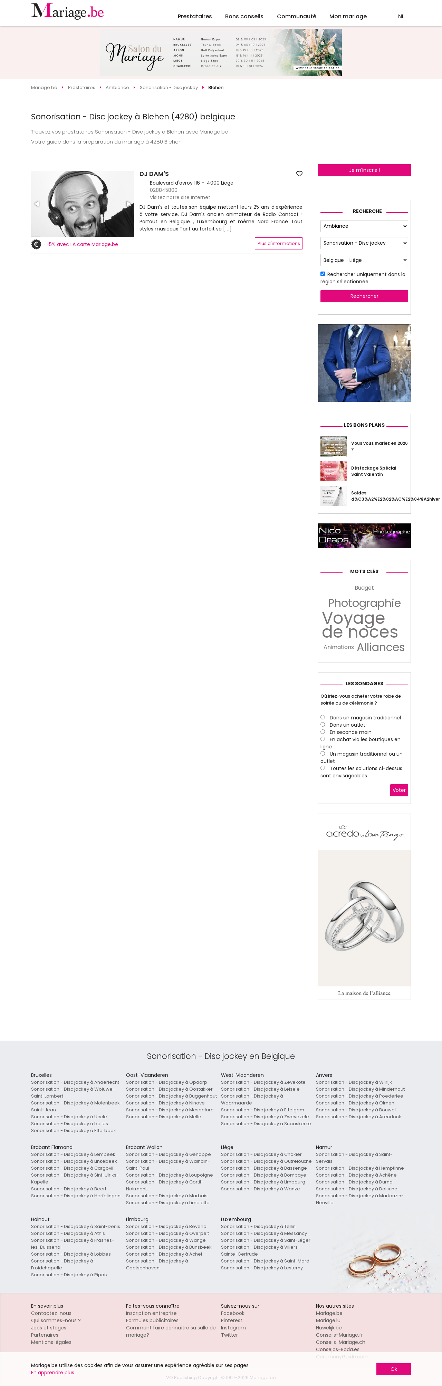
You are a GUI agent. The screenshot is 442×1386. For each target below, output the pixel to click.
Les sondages (364, 683)
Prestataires (195, 16)
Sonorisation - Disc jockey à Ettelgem (262, 1110)
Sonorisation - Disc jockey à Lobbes (71, 1254)
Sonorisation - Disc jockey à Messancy (264, 1233)
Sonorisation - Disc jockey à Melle (163, 1116)
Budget (364, 588)
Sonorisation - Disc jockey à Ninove (165, 1103)
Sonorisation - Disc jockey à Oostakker (169, 1089)
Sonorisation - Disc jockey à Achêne (356, 1175)
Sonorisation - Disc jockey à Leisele (260, 1089)
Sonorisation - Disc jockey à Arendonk (358, 1116)
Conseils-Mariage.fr (339, 1334)
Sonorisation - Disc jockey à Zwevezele (265, 1116)
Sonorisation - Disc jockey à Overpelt (167, 1233)
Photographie (364, 603)
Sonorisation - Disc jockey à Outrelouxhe (266, 1161)
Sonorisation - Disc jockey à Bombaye (263, 1175)
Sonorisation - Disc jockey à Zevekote (263, 1082)
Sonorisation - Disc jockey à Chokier (261, 1154)
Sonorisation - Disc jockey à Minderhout (360, 1089)
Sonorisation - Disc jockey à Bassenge (264, 1168)
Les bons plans (364, 425)
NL (401, 16)
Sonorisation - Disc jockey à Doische (356, 1189)
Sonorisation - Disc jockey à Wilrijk (354, 1082)
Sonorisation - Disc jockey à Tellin (258, 1226)
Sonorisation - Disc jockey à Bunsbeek (169, 1247)
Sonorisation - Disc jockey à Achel (164, 1254)
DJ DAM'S (154, 174)
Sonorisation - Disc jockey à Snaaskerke (266, 1123)
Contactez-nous (51, 1313)
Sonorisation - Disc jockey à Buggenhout (171, 1096)
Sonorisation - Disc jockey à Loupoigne (169, 1175)
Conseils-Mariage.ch (340, 1342)
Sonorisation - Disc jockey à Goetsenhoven (157, 1264)
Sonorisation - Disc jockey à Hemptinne (360, 1168)
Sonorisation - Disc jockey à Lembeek (73, 1154)
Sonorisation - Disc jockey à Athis (68, 1233)
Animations (339, 647)
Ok (394, 1369)
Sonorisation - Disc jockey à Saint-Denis (75, 1226)
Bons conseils (244, 16)
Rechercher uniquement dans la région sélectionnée (362, 278)
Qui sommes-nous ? (56, 1320)
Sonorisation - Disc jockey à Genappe (168, 1154)
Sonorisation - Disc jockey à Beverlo (166, 1226)
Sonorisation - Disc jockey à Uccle (69, 1116)
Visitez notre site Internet (180, 197)
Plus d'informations (279, 243)
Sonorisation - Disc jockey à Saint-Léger (265, 1240)
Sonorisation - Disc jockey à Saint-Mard (265, 1261)
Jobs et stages (48, 1327)
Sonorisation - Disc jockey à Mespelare (170, 1110)
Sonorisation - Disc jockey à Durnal (355, 1182)
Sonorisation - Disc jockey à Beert (68, 1189)
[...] (227, 228)
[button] (37, 203)
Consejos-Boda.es (337, 1349)
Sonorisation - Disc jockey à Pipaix (69, 1274)
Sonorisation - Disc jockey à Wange (166, 1240)
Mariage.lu (328, 1320)
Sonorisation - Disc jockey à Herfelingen (76, 1195)
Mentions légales (51, 1342)
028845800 (163, 190)
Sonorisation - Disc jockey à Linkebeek (74, 1161)
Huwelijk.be (329, 1327)
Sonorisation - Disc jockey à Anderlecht (75, 1082)
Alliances (381, 647)
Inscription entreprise (151, 1313)
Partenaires (44, 1334)
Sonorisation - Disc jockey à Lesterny (262, 1268)
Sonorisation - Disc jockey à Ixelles (69, 1123)
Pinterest (231, 1320)
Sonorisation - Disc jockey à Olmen (355, 1103)
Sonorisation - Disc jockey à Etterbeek (73, 1130)
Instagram (233, 1327)
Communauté (296, 16)
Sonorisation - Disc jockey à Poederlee (359, 1096)
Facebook (232, 1313)
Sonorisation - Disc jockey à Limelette (168, 1202)
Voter (399, 790)
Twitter (229, 1334)
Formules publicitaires (152, 1320)
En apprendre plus (52, 1372)
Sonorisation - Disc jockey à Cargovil (72, 1168)
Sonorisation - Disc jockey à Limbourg (263, 1182)
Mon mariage (348, 16)
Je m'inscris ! (364, 170)
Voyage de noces (360, 625)
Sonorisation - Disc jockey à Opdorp (166, 1082)
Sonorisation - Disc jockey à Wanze (260, 1189)
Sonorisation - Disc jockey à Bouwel (356, 1110)
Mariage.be (329, 1313)
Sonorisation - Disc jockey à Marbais (167, 1195)
